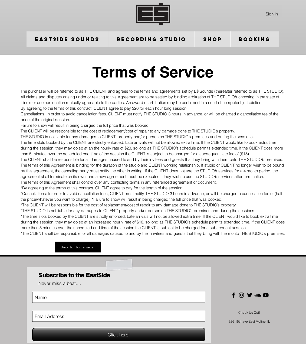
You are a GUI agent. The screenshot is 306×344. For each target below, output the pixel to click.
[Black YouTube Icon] (265, 295)
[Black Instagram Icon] (241, 295)
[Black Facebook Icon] (233, 295)
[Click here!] (118, 334)
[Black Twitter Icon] (249, 295)
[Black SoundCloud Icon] (257, 295)
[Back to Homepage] (78, 247)
